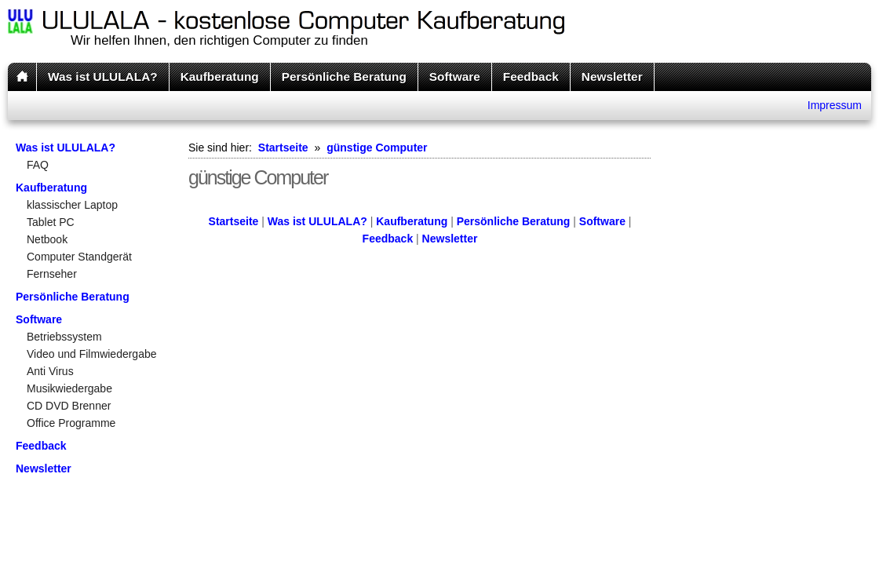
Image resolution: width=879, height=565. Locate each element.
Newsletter (612, 76)
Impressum (835, 105)
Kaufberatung (220, 76)
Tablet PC (51, 222)
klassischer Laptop (72, 205)
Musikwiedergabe (69, 388)
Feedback (531, 76)
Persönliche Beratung (344, 76)
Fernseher (52, 274)
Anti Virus (50, 371)
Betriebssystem (64, 336)
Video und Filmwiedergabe (92, 354)
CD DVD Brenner (69, 405)
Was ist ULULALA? (103, 76)
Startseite (283, 147)
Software (454, 76)
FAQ (38, 165)
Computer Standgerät (79, 256)
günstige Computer (376, 147)
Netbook (47, 239)
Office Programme (71, 423)
